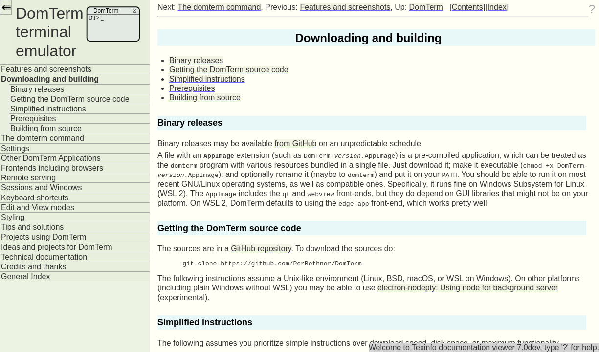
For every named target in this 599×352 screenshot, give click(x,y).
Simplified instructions (48, 109)
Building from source (46, 128)
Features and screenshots (46, 69)
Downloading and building (50, 79)
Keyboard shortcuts (34, 198)
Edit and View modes (37, 207)
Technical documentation (44, 257)
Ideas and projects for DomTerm (56, 247)
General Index (25, 276)
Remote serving (28, 178)
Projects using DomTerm (43, 237)
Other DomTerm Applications (51, 158)
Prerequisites (33, 118)
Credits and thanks (33, 267)
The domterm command (42, 138)
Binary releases (37, 89)
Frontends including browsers (52, 168)
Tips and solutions (32, 227)
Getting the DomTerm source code (70, 99)
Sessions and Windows (41, 187)
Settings (15, 148)
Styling (12, 217)
